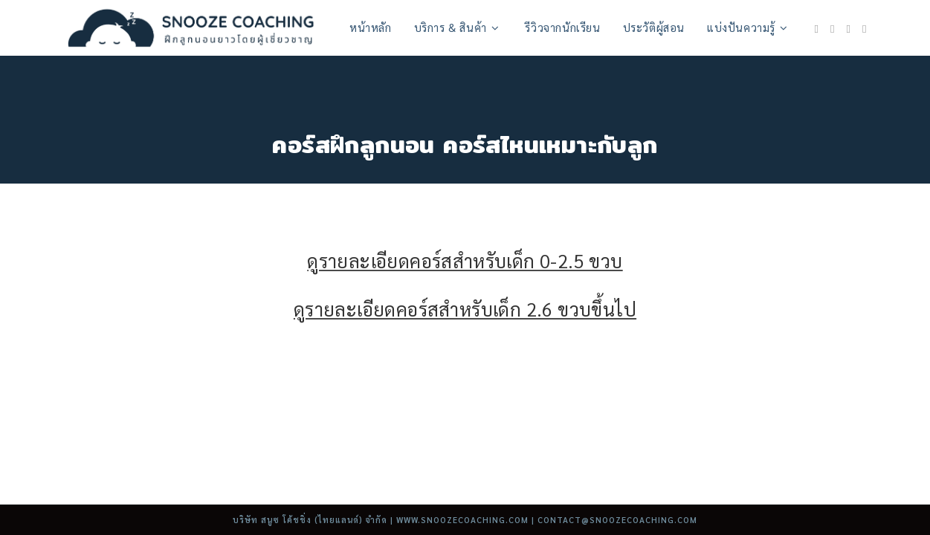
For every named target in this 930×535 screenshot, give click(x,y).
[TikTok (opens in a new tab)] (864, 28)
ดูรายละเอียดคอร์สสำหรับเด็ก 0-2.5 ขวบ (464, 260)
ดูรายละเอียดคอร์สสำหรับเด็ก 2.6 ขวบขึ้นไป (465, 308)
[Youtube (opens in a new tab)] (848, 28)
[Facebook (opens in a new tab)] (816, 28)
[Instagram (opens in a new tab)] (832, 28)
